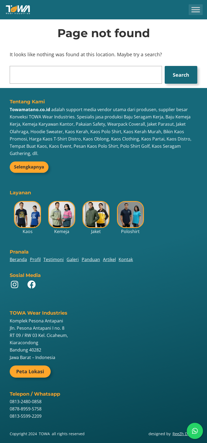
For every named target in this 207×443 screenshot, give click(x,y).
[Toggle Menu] (195, 9)
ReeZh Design (184, 433)
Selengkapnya (29, 167)
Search (181, 75)
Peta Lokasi (30, 371)
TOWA (44, 433)
